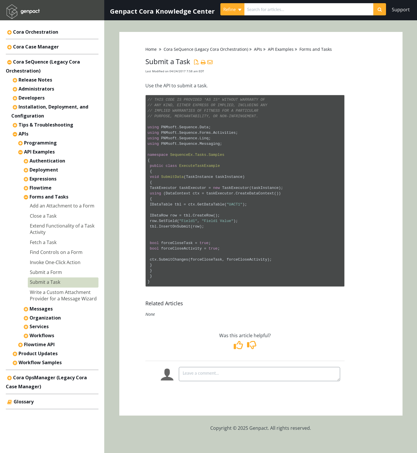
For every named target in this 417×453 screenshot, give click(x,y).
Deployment (44, 170)
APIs (23, 134)
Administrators (36, 89)
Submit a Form (46, 272)
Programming (40, 143)
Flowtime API (39, 344)
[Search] (379, 9)
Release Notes (35, 80)
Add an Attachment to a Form (62, 206)
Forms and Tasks (49, 197)
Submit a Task (45, 282)
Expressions (43, 179)
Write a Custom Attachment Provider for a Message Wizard (63, 295)
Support (401, 9)
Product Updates (38, 353)
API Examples (39, 152)
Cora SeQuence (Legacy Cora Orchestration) (206, 49)
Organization (45, 318)
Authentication (47, 161)
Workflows (42, 335)
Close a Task (43, 216)
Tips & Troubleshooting (46, 125)
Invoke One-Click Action (55, 262)
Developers (32, 98)
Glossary (24, 401)
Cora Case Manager (36, 47)
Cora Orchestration (35, 32)
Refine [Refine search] (232, 9)
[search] (309, 9)
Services (39, 326)
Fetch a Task (43, 242)
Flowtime (41, 188)
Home (151, 49)
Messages (41, 309)
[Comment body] (259, 374)
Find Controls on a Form (56, 252)
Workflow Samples (40, 362)
